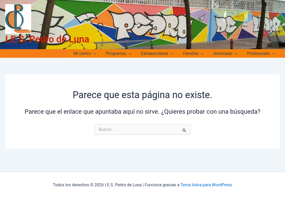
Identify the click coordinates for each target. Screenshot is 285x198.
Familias (197, 53)
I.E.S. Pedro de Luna (47, 39)
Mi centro (92, 53)
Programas (124, 53)
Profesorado (262, 53)
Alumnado (227, 53)
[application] (101, 53)
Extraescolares (162, 53)
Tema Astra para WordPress (206, 184)
